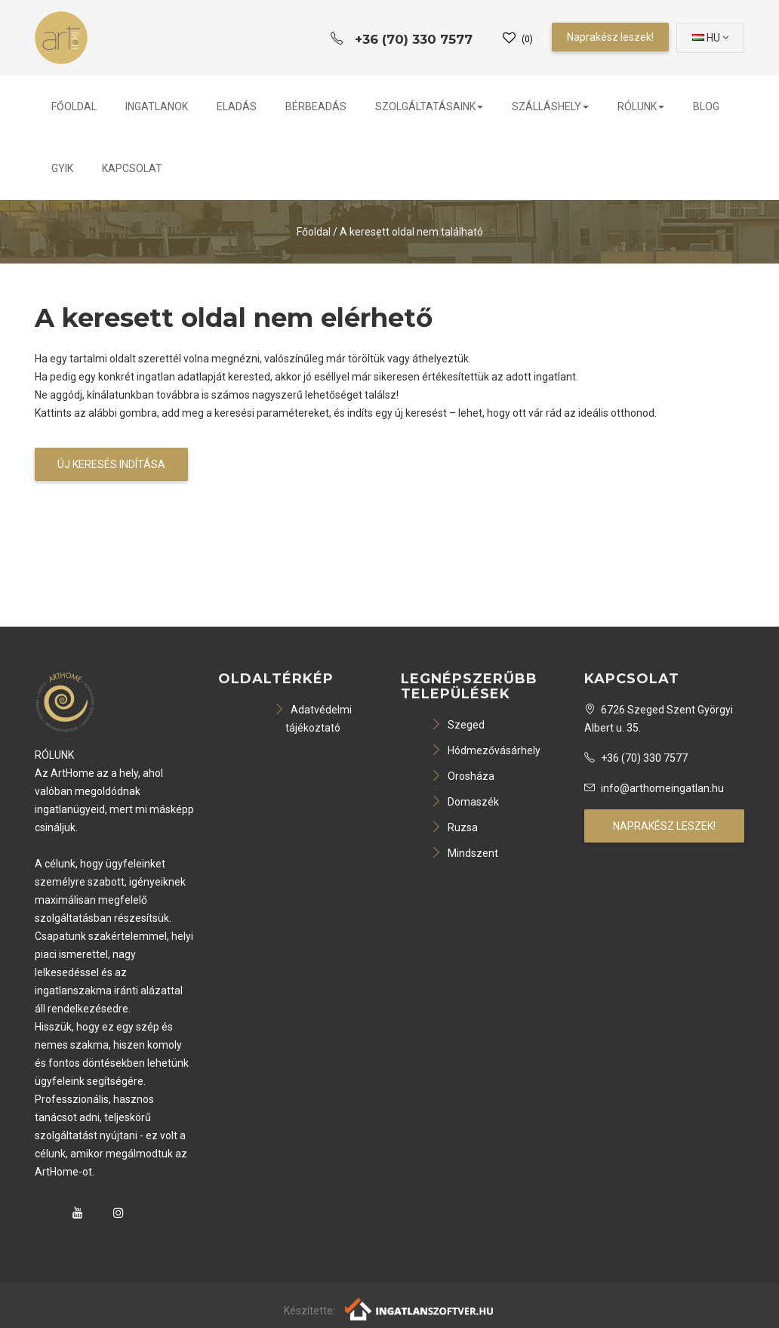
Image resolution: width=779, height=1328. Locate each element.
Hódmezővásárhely (485, 750)
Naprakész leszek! (610, 37)
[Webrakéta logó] (420, 1308)
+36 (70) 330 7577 (636, 758)
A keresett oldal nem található (411, 232)
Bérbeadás (315, 106)
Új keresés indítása (111, 464)
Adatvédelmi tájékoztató (313, 719)
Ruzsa (454, 827)
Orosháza (462, 776)
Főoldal (74, 106)
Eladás (237, 106)
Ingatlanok (156, 106)
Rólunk (640, 106)
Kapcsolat (132, 168)
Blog (706, 106)
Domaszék (465, 802)
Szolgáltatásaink (429, 106)
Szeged (458, 725)
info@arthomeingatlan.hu (654, 788)
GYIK (62, 168)
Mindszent (464, 853)
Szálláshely (550, 106)
